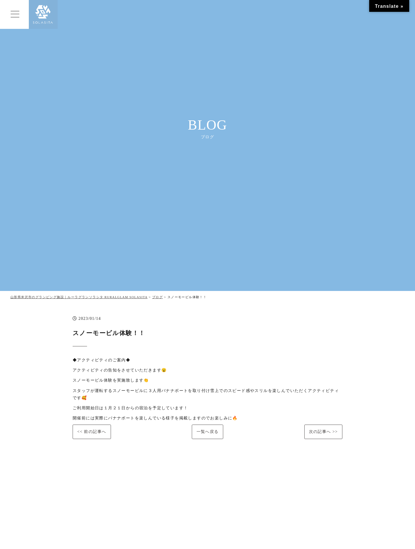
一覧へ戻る (208, 432)
